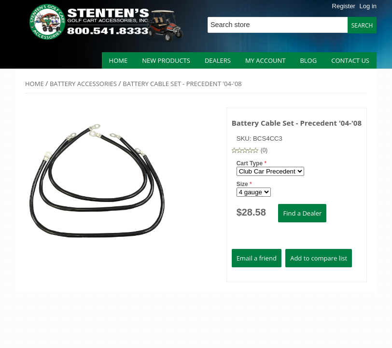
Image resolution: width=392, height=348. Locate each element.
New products (166, 60)
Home (118, 60)
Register (343, 6)
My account (265, 60)
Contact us (350, 60)
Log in (368, 6)
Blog (308, 60)
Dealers (218, 60)
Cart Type (251, 163)
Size (243, 184)
